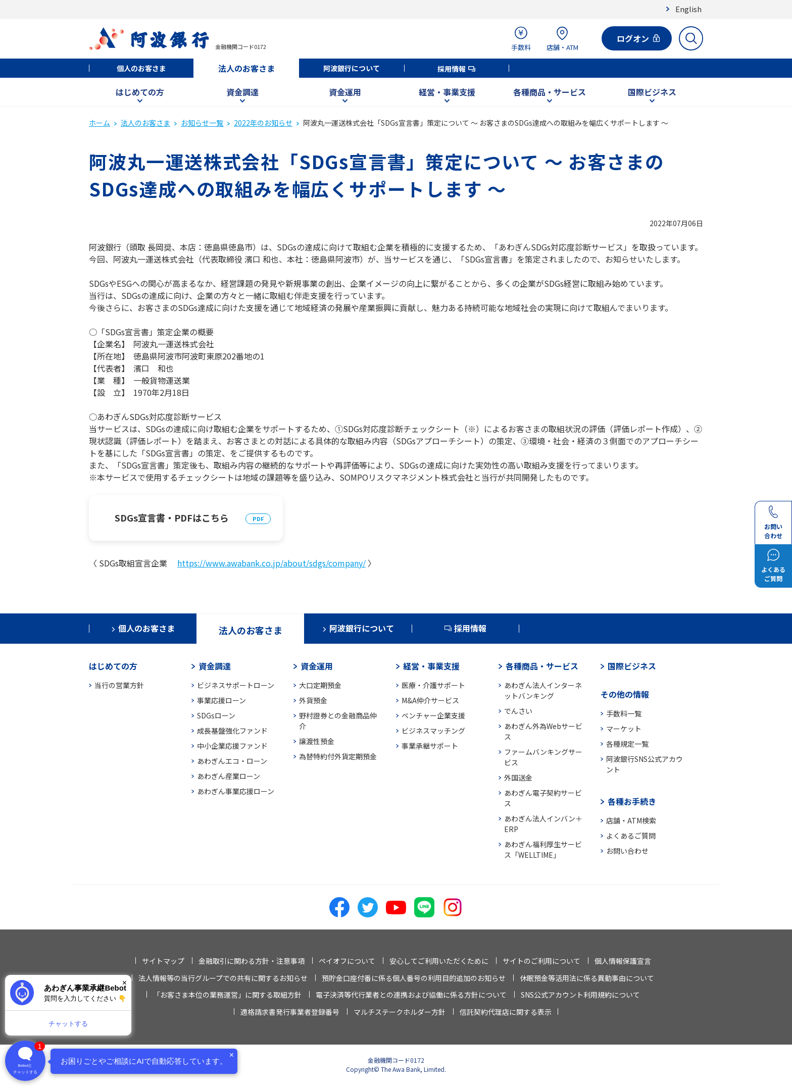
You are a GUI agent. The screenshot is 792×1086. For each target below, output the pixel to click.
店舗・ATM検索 (631, 820)
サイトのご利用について (541, 961)
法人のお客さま (246, 68)
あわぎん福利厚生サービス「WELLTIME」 (543, 849)
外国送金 (518, 777)
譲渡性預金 (316, 741)
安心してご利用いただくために (438, 961)
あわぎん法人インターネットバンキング (543, 690)
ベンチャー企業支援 (433, 715)
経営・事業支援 (447, 92)
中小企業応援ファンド (232, 746)
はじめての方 (140, 92)
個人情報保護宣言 (623, 961)
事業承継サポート (430, 746)
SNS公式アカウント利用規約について (580, 995)
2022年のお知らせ (263, 123)
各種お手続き (632, 801)
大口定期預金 (320, 685)
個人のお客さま (141, 68)
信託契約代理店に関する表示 (506, 1012)
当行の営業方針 (119, 685)
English (688, 9)
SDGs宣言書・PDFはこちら (172, 517)
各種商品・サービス (549, 92)
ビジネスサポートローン (235, 685)
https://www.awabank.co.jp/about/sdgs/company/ (271, 563)
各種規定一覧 (627, 744)
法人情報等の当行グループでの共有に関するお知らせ (223, 978)
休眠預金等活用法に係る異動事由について (587, 978)
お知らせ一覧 (202, 123)
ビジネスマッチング (433, 731)
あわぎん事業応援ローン (235, 791)
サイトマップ (163, 961)
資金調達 (242, 92)
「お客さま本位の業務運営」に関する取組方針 (227, 995)
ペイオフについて (347, 961)
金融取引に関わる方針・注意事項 (252, 961)
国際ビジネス (652, 92)
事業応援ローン (221, 700)
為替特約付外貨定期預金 (338, 756)
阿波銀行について (351, 68)
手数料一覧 (623, 713)
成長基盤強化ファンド (232, 731)
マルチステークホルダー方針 (399, 1012)
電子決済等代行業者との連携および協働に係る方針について (411, 995)
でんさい (518, 711)
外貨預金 (313, 700)
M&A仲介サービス (430, 700)
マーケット (623, 728)
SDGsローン (216, 715)
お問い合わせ (627, 851)
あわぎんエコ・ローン (232, 761)
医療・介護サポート (433, 685)
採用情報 (451, 69)
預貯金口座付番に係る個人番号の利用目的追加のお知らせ (414, 978)
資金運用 (345, 92)
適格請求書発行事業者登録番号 (289, 1012)
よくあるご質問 (631, 836)
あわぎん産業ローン (228, 776)
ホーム (99, 123)
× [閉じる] (124, 982)
